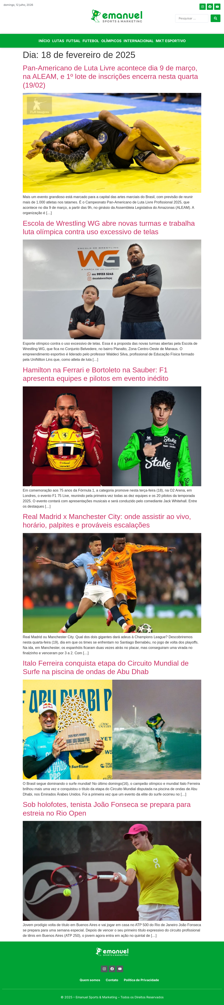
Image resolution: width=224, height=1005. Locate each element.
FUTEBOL (91, 41)
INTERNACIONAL (138, 41)
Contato (112, 980)
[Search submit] (215, 18)
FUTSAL (73, 41)
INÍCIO (44, 41)
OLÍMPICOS (111, 41)
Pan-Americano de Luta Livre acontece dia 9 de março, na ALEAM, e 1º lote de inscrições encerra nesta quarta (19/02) (110, 76)
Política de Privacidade (141, 980)
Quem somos (90, 980)
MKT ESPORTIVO (171, 41)
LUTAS (58, 41)
